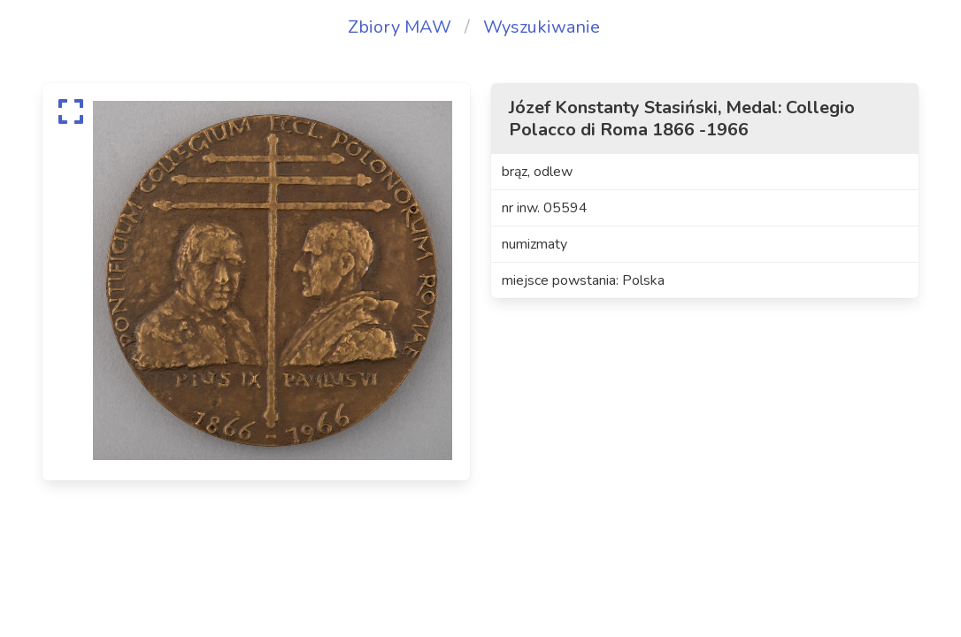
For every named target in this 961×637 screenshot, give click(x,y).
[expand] (70, 111)
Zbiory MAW (399, 27)
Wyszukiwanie (541, 27)
